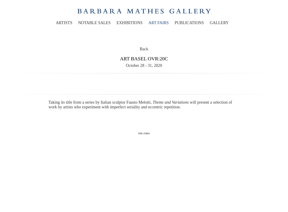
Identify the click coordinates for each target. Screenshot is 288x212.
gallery (219, 23)
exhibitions (129, 23)
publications (189, 23)
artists (64, 23)
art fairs (158, 23)
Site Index (144, 133)
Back (144, 49)
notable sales (94, 23)
